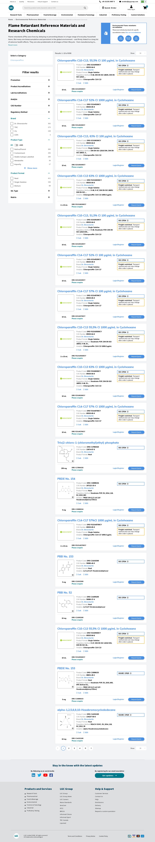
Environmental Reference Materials (31, 20)
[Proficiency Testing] (25, 811)
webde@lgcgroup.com (130, 1)
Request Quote (136, 90)
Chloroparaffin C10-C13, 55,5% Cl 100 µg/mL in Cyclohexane (96, 60)
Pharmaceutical (32, 796)
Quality (21, 1)
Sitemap (98, 808)
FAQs (97, 799)
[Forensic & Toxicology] (25, 805)
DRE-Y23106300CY (94, 371)
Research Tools (32, 793)
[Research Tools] (25, 794)
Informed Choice (66, 814)
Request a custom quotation (105, 811)
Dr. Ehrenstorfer (87, 70)
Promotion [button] (30, 80)
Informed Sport (65, 817)
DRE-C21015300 (93, 561)
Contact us (54, 1)
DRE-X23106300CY (94, 141)
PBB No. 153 (65, 556)
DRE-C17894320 (93, 447)
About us (13, 1)
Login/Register (118, 90)
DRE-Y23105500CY (94, 633)
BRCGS (62, 811)
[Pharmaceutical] (25, 797)
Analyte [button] (30, 99)
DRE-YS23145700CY (94, 525)
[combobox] (55, 8)
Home (10, 20)
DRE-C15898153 (93, 673)
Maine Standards (66, 802)
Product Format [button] (30, 173)
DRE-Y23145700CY (94, 411)
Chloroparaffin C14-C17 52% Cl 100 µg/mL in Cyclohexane (94, 255)
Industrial (30, 808)
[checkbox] (11, 123)
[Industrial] (25, 808)
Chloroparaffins (17, 60)
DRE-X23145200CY (94, 259)
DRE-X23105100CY (94, 220)
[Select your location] (143, 1)
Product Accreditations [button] (30, 86)
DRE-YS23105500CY (94, 332)
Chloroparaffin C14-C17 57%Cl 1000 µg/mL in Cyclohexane (95, 520)
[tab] (30, 80)
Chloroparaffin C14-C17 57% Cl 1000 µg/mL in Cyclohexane (95, 406)
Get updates (108, 775)
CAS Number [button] (30, 105)
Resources (30, 1)
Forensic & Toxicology (34, 805)
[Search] (85, 7)
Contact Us (99, 796)
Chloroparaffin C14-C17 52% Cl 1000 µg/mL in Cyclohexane (95, 100)
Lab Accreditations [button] (30, 93)
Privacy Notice (90, 836)
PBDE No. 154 (66, 478)
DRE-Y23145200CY (94, 104)
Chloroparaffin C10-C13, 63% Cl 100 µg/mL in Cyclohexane (95, 136)
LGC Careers (64, 799)
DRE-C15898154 (93, 483)
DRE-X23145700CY (94, 295)
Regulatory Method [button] (30, 112)
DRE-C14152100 (93, 714)
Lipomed (63, 823)
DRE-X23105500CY (94, 65)
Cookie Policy (103, 836)
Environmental (32, 802)
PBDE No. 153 (66, 668)
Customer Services (101, 793)
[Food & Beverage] (25, 799)
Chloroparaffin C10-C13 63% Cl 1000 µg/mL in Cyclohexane (95, 175)
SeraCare (63, 805)
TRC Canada (64, 820)
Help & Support (43, 1)
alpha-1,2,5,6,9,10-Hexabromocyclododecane (86, 710)
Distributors (99, 802)
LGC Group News (66, 796)
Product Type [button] (30, 140)
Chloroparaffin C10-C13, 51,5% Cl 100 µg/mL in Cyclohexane (96, 215)
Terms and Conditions (75, 836)
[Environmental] (25, 802)
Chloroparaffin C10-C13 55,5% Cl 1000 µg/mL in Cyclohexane (96, 327)
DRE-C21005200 (93, 597)
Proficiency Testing (33, 811)
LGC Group (64, 793)
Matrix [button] (30, 197)
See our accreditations (133, 32)
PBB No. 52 (64, 592)
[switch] (16, 145)
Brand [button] (30, 118)
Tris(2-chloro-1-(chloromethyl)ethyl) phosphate (88, 442)
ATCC (61, 808)
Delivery (98, 805)
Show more (32, 168)
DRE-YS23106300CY (94, 180)
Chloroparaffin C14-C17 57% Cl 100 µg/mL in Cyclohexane (94, 291)
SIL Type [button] (30, 191)
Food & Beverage (32, 799)
